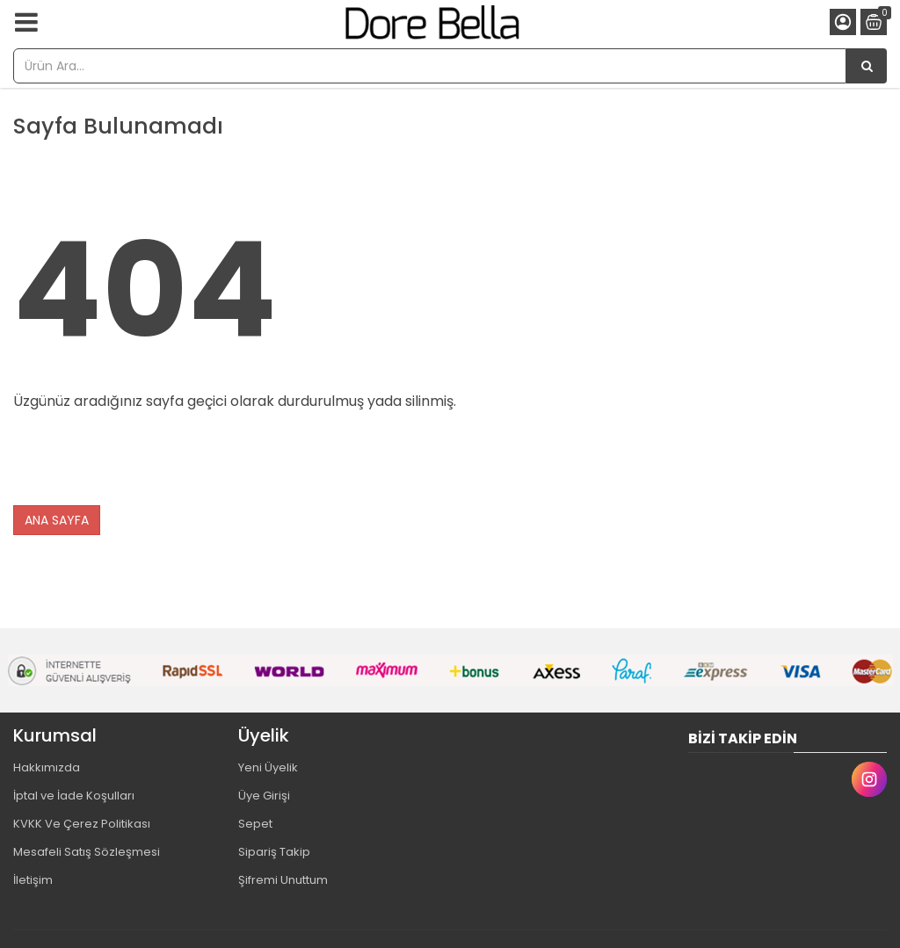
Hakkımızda (46, 767)
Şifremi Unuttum (283, 880)
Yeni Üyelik (268, 767)
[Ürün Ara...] (866, 65)
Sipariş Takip (274, 851)
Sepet (255, 823)
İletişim (33, 880)
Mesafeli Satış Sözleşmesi (86, 851)
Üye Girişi (264, 795)
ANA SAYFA (57, 520)
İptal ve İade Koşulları (73, 795)
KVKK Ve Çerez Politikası (81, 823)
